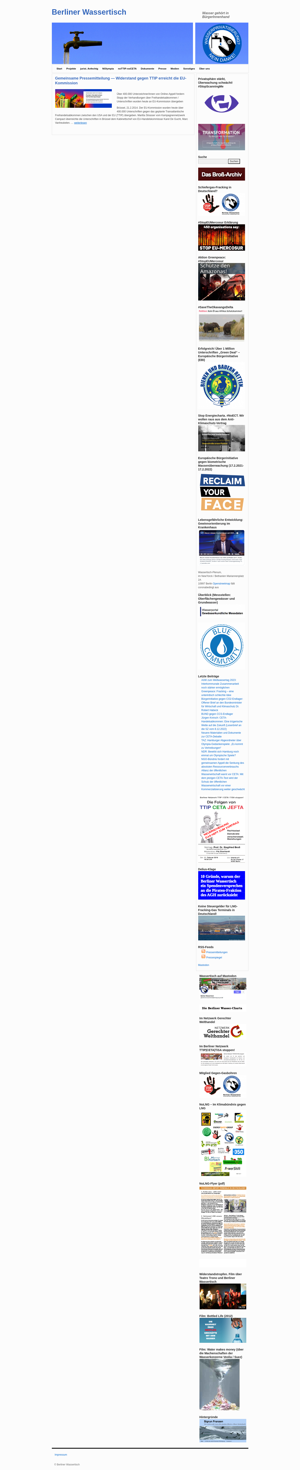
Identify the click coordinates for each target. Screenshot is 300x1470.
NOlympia (108, 68)
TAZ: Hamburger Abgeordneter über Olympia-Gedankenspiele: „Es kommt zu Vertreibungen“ (222, 744)
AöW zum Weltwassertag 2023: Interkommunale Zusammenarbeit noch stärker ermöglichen (220, 684)
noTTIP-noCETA (127, 68)
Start (59, 68)
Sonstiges (189, 68)
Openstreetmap (221, 583)
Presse (162, 68)
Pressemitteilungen (214, 952)
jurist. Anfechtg (89, 68)
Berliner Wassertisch (89, 12)
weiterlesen (80, 122)
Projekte (71, 68)
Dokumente (147, 68)
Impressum (61, 1454)
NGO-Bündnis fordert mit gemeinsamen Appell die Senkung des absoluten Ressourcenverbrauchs (222, 763)
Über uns (204, 68)
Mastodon (203, 965)
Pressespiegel (211, 957)
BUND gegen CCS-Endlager (217, 714)
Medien (175, 68)
